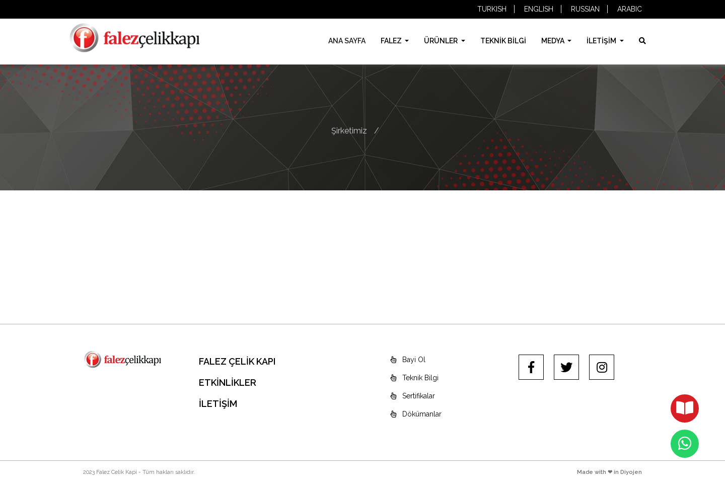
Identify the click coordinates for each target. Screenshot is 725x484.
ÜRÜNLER (441, 41)
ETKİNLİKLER (227, 382)
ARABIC (629, 9)
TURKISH (491, 9)
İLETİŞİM (602, 41)
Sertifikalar (412, 396)
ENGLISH (538, 9)
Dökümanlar (416, 414)
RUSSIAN (585, 9)
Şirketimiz (349, 130)
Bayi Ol (407, 360)
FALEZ (392, 41)
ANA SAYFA (347, 41)
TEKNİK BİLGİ (503, 41)
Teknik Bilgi (414, 378)
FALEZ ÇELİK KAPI (237, 361)
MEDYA (553, 41)
